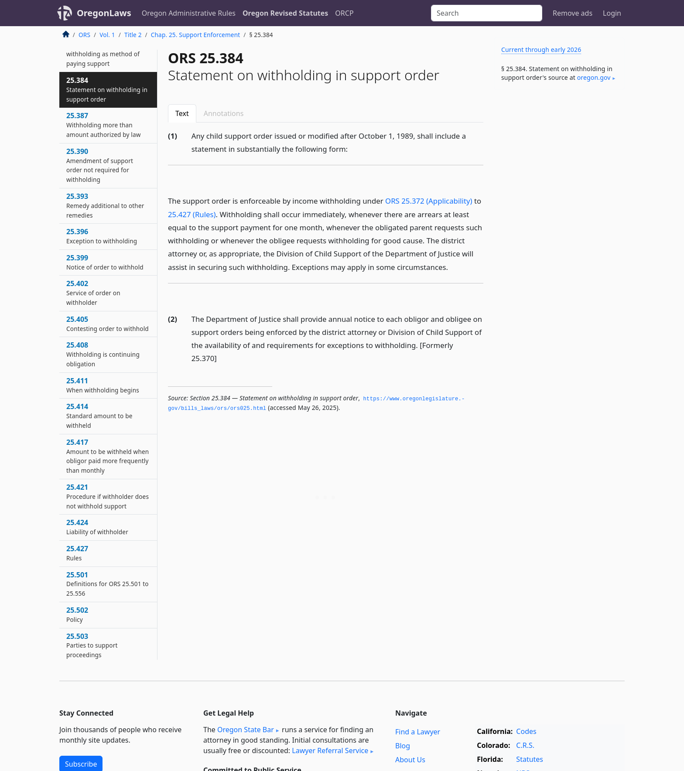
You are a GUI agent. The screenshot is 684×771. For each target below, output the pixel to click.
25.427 (77, 553)
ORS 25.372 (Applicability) (428, 201)
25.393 (105, 205)
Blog (402, 746)
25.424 (97, 527)
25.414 (99, 416)
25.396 (101, 236)
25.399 (105, 262)
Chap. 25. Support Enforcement (195, 35)
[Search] (486, 13)
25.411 (102, 385)
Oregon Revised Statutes (285, 13)
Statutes (529, 759)
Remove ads (572, 13)
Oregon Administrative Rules (189, 13)
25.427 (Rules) (192, 214)
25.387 (103, 125)
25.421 (107, 496)
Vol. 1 (107, 35)
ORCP (344, 13)
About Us (410, 759)
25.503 (92, 645)
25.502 (77, 614)
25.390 (99, 165)
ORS (84, 35)
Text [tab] (182, 113)
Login (612, 13)
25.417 (107, 455)
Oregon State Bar (245, 729)
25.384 (106, 89)
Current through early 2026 (541, 49)
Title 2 (133, 35)
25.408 (103, 354)
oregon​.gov (594, 77)
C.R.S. (525, 745)
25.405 (107, 323)
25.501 (107, 584)
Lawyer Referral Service (330, 750)
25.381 (103, 49)
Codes (526, 731)
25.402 (93, 293)
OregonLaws (104, 13)
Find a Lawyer (417, 732)
